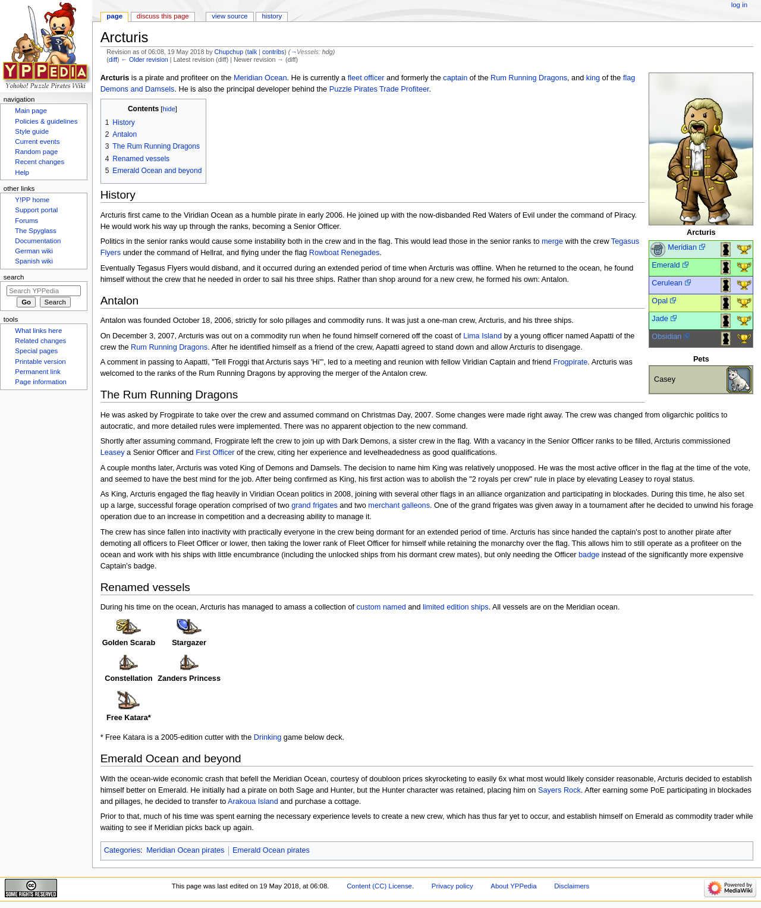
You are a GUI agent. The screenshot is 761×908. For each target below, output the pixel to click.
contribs (273, 51)
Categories (122, 850)
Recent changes (39, 161)
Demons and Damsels (137, 89)
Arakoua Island (253, 801)
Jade (660, 319)
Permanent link (37, 371)
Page (114, 16)
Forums (26, 220)
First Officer (215, 452)
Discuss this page (163, 16)
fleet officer (366, 78)
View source (229, 16)
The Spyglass (35, 230)
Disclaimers (571, 886)
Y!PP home (32, 199)
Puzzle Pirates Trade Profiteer (379, 89)
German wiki (34, 251)
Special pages (36, 350)
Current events (37, 141)
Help (22, 172)
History (272, 16)
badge (588, 555)
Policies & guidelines (46, 121)
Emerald (666, 265)
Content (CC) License (379, 886)
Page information (41, 381)
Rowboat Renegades (344, 253)
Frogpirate (571, 362)
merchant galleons (399, 505)
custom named (381, 607)
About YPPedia (513, 886)
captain (455, 78)
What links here (38, 330)
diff (113, 59)
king (593, 78)
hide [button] (168, 108)
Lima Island (482, 336)
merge (552, 241)
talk (252, 51)
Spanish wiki (34, 261)
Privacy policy (452, 886)
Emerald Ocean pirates (271, 850)
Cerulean (667, 283)
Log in (739, 4)
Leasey (112, 452)
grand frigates (314, 505)
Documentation (38, 240)
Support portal (36, 209)
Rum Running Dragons (528, 78)
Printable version (40, 361)
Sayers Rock (559, 790)
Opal (660, 301)
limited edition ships (456, 607)
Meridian (682, 247)
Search (14, 277)
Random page (36, 151)
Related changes (40, 340)
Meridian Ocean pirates (185, 850)
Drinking (268, 737)
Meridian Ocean (260, 78)
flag (629, 78)
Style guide (32, 131)
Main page (31, 110)
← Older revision (144, 59)
